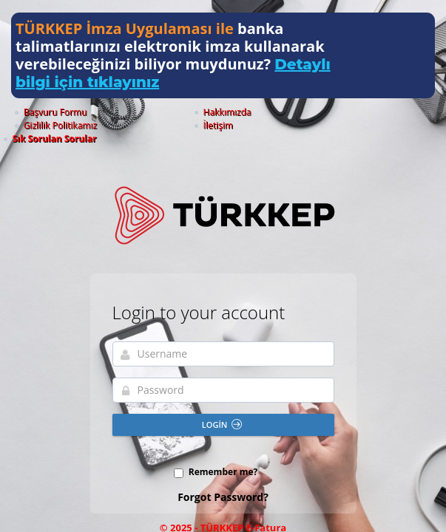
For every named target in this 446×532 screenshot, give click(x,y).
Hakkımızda (161, 112)
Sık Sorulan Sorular (389, 112)
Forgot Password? (223, 470)
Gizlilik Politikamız (244, 112)
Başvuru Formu (87, 112)
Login (222, 397)
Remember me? (223, 445)
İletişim (315, 112)
